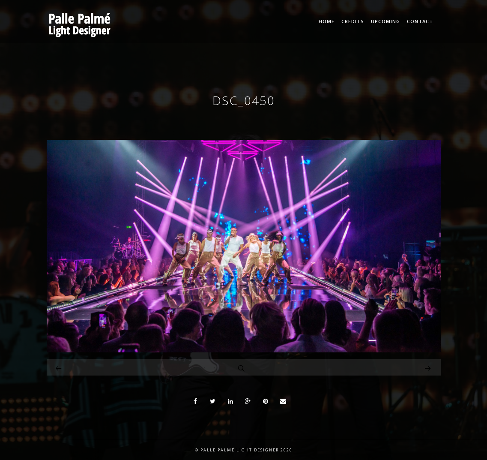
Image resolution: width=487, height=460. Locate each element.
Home (327, 21)
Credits (352, 21)
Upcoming (385, 21)
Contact (420, 21)
